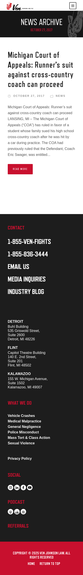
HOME (31, 564)
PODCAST (16, 502)
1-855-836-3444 (28, 254)
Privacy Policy (20, 458)
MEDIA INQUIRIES (27, 279)
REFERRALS (18, 525)
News (61, 95)
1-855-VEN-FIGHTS (29, 241)
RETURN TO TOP (50, 564)
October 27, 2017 (29, 95)
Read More (20, 169)
